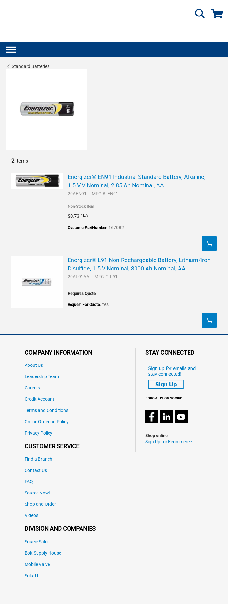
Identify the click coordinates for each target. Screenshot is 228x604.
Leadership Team (42, 376)
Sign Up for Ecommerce (168, 442)
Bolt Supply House (43, 553)
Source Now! (37, 493)
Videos (31, 515)
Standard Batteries (30, 66)
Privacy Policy (38, 433)
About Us (34, 365)
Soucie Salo (36, 541)
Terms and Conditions (46, 410)
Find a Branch (38, 459)
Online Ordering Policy (47, 421)
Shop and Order (40, 504)
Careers (32, 388)
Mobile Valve (37, 564)
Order (209, 243)
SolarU (31, 575)
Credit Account (39, 399)
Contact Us (36, 470)
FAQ (29, 481)
